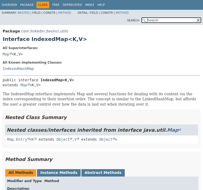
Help (101, 5)
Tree (55, 5)
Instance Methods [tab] (58, 172)
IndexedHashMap (18, 68)
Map (6, 54)
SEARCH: (133, 20)
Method (64, 13)
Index (89, 5)
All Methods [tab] (20, 172)
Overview (9, 5)
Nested (23, 13)
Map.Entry (17, 139)
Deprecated (72, 5)
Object (63, 139)
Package (27, 5)
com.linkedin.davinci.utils (44, 31)
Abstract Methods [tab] (103, 172)
